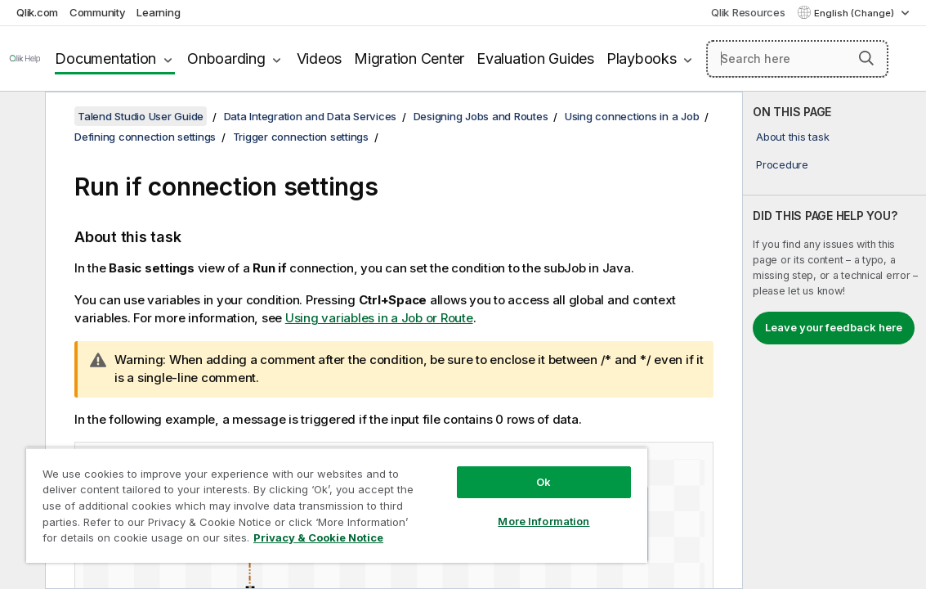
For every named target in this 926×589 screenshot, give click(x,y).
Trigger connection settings (301, 136)
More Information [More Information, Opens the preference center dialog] (472, 508)
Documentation (105, 58)
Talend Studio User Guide (141, 116)
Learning (158, 12)
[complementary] (834, 340)
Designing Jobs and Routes (481, 116)
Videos (319, 58)
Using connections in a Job (632, 116)
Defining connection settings (145, 136)
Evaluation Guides (535, 58)
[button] (866, 58)
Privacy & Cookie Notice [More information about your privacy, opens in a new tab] (247, 540)
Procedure (782, 164)
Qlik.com (37, 12)
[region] (294, 499)
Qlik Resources (748, 12)
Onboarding (226, 58)
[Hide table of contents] (20, 117)
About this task (792, 136)
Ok (472, 469)
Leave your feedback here (833, 327)
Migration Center (409, 58)
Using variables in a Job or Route (379, 318)
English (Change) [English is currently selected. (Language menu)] (855, 13)
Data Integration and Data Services (310, 116)
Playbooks (641, 58)
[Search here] (797, 59)
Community (97, 12)
